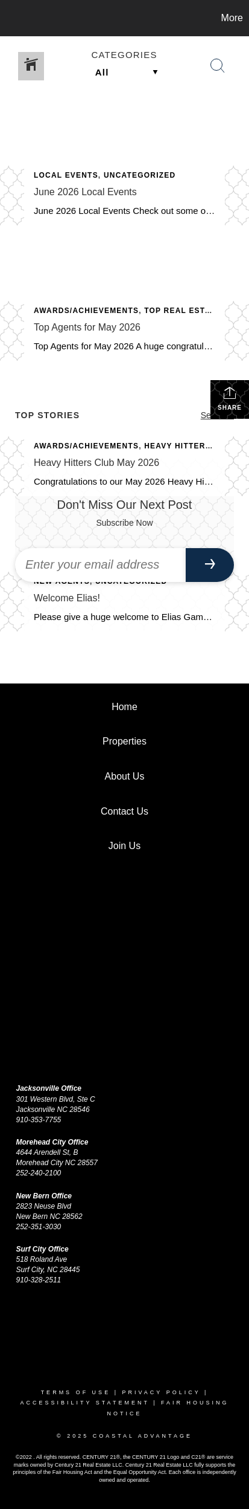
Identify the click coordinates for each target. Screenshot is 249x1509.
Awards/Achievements (86, 310)
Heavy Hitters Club (190, 446)
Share (230, 398)
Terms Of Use (76, 1392)
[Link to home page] (11, 18)
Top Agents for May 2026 (87, 327)
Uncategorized (139, 175)
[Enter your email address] (100, 565)
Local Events (66, 175)
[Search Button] (217, 66)
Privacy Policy (161, 1392)
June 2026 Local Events (85, 192)
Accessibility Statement (84, 1403)
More (232, 18)
